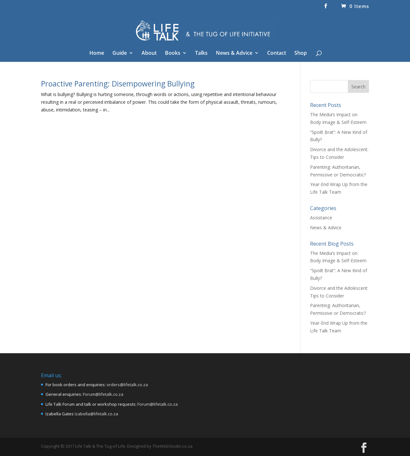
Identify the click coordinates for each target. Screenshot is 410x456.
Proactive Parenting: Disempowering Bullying (117, 83)
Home (96, 53)
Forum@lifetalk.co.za (103, 394)
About (149, 53)
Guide (119, 53)
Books (172, 53)
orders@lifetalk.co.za (127, 384)
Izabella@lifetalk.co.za (96, 414)
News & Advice (234, 53)
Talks (201, 53)
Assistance (321, 218)
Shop (300, 53)
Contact (276, 53)
